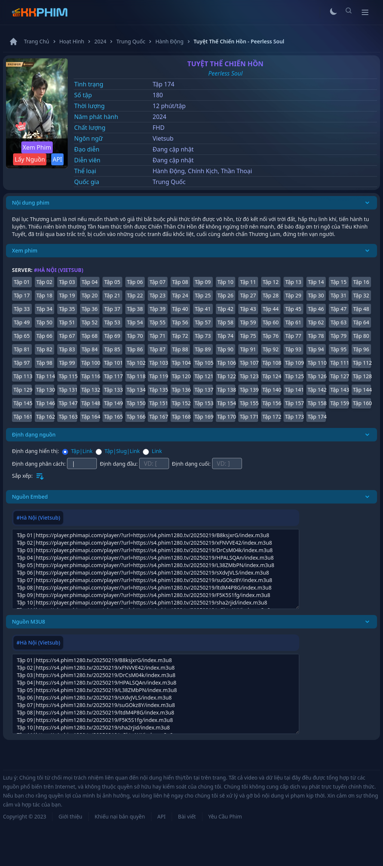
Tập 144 (362, 389)
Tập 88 (180, 349)
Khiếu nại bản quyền (120, 816)
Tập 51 (67, 322)
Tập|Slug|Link (122, 451)
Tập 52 (90, 322)
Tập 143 (339, 389)
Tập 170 (226, 416)
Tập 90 (225, 349)
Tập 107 (249, 362)
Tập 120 (181, 376)
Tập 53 (112, 322)
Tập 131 (68, 389)
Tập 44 (271, 308)
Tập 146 (45, 403)
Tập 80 (361, 335)
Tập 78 (316, 335)
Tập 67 (67, 335)
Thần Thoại (236, 171)
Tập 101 (113, 362)
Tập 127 (339, 376)
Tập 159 (339, 403)
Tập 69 (112, 335)
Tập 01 (22, 281)
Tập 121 (203, 376)
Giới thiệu (70, 816)
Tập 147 (68, 403)
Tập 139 (249, 389)
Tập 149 (113, 403)
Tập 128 (362, 376)
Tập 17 (22, 295)
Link (157, 451)
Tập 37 (112, 308)
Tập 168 (181, 416)
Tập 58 (225, 322)
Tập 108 (272, 362)
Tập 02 (44, 281)
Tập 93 (293, 349)
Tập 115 (68, 376)
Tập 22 (135, 295)
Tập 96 (361, 349)
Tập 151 (158, 403)
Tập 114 (45, 376)
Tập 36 (90, 308)
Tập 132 (91, 389)
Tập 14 (316, 281)
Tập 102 (136, 362)
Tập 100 (91, 362)
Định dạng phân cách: (39, 463)
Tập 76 (271, 335)
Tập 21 (112, 295)
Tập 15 (339, 281)
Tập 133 (113, 389)
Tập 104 (181, 362)
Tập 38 (135, 308)
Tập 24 (180, 295)
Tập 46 (316, 308)
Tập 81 (22, 349)
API (57, 159)
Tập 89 (203, 349)
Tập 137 (203, 389)
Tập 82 (44, 349)
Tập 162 (45, 416)
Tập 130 (45, 389)
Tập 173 (294, 416)
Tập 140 (272, 389)
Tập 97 (22, 362)
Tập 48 (361, 308)
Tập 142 (317, 389)
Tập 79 (339, 335)
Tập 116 (91, 376)
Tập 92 (271, 349)
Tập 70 (135, 335)
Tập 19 (67, 295)
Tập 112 (362, 362)
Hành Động (169, 171)
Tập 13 (293, 281)
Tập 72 (180, 335)
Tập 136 (181, 389)
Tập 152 (181, 403)
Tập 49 (22, 322)
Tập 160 (362, 403)
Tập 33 (22, 308)
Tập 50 (44, 322)
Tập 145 (22, 403)
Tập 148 (91, 403)
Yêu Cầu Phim (225, 816)
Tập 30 (316, 295)
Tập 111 (339, 362)
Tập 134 (136, 389)
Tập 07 (158, 281)
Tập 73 (203, 335)
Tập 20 (90, 295)
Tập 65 (22, 335)
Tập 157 (294, 403)
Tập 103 (158, 362)
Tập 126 (317, 376)
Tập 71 (158, 335)
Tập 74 (225, 335)
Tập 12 (271, 281)
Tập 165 (113, 416)
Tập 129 (22, 389)
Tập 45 (293, 308)
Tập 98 (44, 362)
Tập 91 (248, 349)
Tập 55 (158, 322)
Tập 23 (158, 295)
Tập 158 (317, 403)
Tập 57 (203, 322)
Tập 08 (180, 281)
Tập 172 (272, 416)
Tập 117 (113, 376)
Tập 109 (294, 362)
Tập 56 (180, 322)
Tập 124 (272, 376)
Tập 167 (158, 416)
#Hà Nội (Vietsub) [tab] (38, 517)
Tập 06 (135, 281)
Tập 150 (136, 403)
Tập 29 (293, 295)
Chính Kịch (203, 171)
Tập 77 (293, 335)
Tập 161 (22, 416)
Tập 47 (339, 308)
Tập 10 (225, 281)
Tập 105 (203, 362)
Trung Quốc (169, 182)
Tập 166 (136, 416)
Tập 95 (339, 349)
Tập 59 (248, 322)
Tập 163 (68, 416)
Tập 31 (339, 295)
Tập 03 (67, 281)
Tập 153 (203, 403)
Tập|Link (82, 451)
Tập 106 (226, 362)
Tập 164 (91, 416)
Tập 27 (248, 295)
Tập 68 (90, 335)
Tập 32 (361, 295)
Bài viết (187, 816)
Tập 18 (44, 295)
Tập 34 (44, 308)
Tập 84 (90, 349)
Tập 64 (361, 322)
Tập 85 (112, 349)
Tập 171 (249, 416)
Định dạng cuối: (192, 463)
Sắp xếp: (22, 475)
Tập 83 (67, 349)
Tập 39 (158, 308)
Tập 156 (272, 403)
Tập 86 (135, 349)
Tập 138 (226, 389)
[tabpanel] (155, 569)
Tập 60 (271, 322)
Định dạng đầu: (119, 463)
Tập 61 (293, 322)
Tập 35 (67, 308)
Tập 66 (44, 335)
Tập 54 (135, 322)
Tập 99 (67, 362)
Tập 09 (203, 281)
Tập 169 (203, 416)
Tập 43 (248, 308)
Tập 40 (180, 308)
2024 (159, 117)
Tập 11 (248, 281)
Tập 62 (316, 322)
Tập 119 (158, 376)
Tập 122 (226, 376)
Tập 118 (136, 376)
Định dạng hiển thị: (35, 451)
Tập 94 (316, 349)
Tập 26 (225, 295)
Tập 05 (112, 281)
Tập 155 (249, 403)
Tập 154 (226, 403)
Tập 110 (317, 362)
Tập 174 (317, 416)
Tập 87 (158, 349)
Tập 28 (271, 295)
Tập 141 (294, 389)
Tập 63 (339, 322)
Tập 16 (361, 281)
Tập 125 (294, 376)
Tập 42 (225, 308)
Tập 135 (158, 389)
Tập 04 (90, 281)
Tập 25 (203, 295)
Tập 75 (248, 335)
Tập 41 (203, 308)
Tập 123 (249, 376)
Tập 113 (22, 376)
